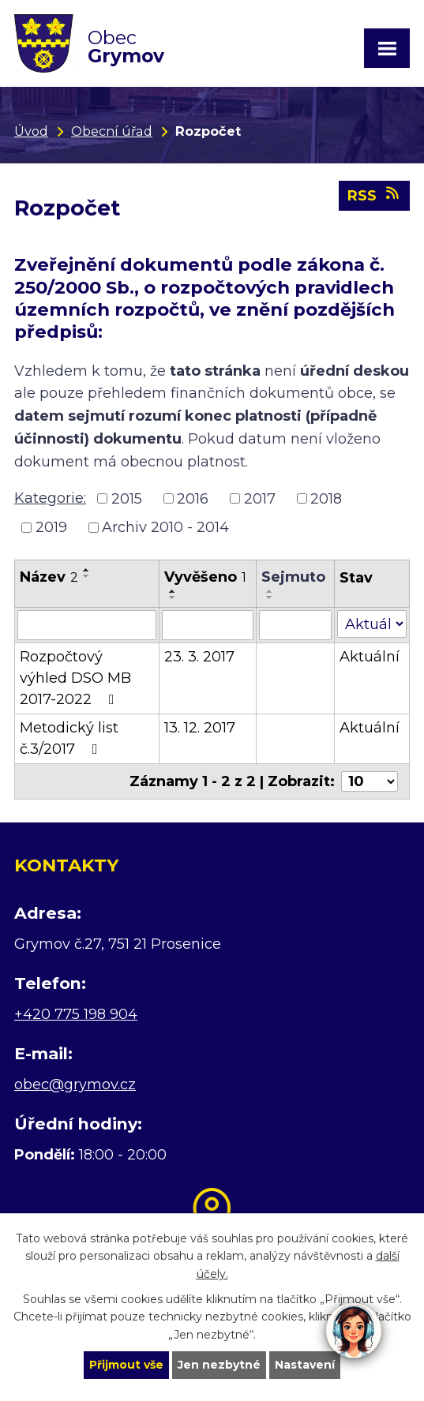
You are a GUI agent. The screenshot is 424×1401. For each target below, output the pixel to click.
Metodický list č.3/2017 (69, 738)
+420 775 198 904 (75, 1014)
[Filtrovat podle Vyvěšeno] (207, 625)
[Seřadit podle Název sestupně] (87, 576)
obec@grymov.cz (75, 1084)
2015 (126, 498)
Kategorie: (50, 498)
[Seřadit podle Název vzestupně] (87, 570)
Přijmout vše (126, 1365)
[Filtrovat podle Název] (86, 625)
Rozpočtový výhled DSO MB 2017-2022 (75, 678)
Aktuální (370, 656)
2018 (326, 498)
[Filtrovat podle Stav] (372, 624)
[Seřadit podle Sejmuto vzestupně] (270, 591)
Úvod (31, 131)
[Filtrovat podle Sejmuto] (295, 625)
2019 (51, 527)
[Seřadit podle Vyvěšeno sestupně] (173, 597)
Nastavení (305, 1365)
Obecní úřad (111, 131)
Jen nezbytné (219, 1365)
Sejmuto (293, 577)
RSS (374, 194)
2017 (260, 498)
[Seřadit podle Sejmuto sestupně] (270, 597)
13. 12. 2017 (199, 727)
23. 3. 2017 (199, 656)
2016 (192, 498)
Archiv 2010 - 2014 (165, 527)
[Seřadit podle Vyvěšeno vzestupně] (173, 591)
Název (49, 577)
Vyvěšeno (205, 577)
